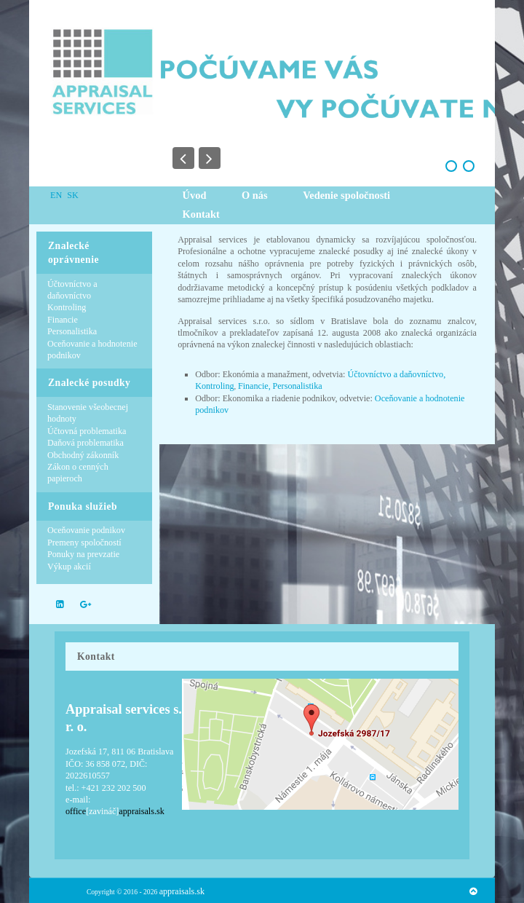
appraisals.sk (182, 891)
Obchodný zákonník (83, 455)
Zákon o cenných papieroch (77, 473)
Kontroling (66, 307)
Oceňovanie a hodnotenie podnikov (92, 349)
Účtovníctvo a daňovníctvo (72, 290)
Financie (62, 320)
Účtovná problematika (86, 431)
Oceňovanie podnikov (86, 530)
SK (73, 195)
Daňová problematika (85, 443)
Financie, (254, 386)
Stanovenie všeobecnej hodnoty (87, 413)
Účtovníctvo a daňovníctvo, (397, 374)
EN (57, 195)
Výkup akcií (69, 566)
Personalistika (72, 331)
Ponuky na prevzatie (83, 554)
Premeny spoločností (84, 542)
